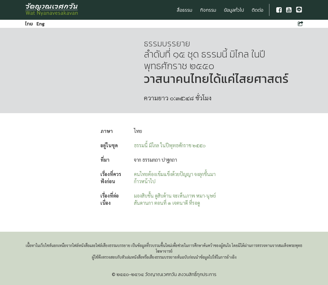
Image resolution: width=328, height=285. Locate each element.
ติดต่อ (257, 9)
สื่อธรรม (184, 9)
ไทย (29, 23)
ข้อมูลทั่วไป (234, 9)
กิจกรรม (208, 9)
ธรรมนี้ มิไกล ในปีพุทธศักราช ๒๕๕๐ (170, 145)
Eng (40, 23)
